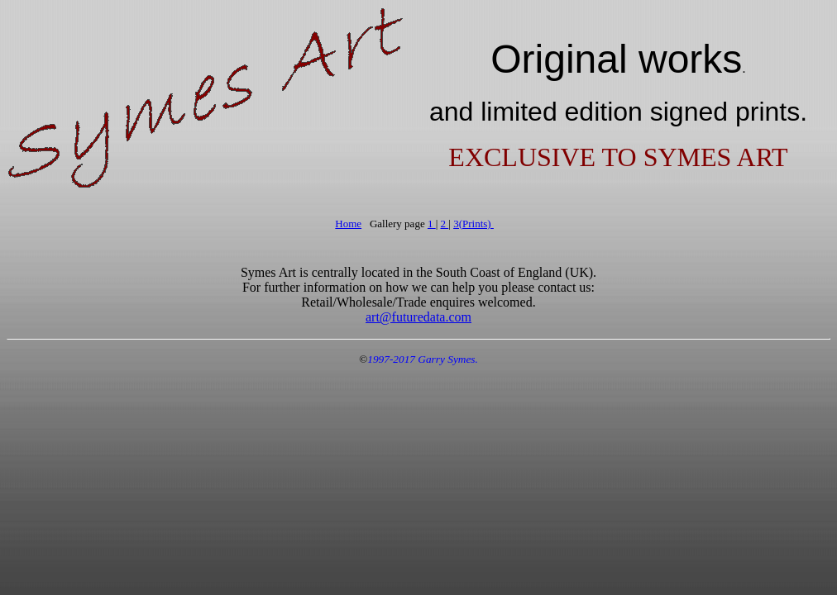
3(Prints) (473, 223)
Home (348, 223)
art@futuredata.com (418, 317)
